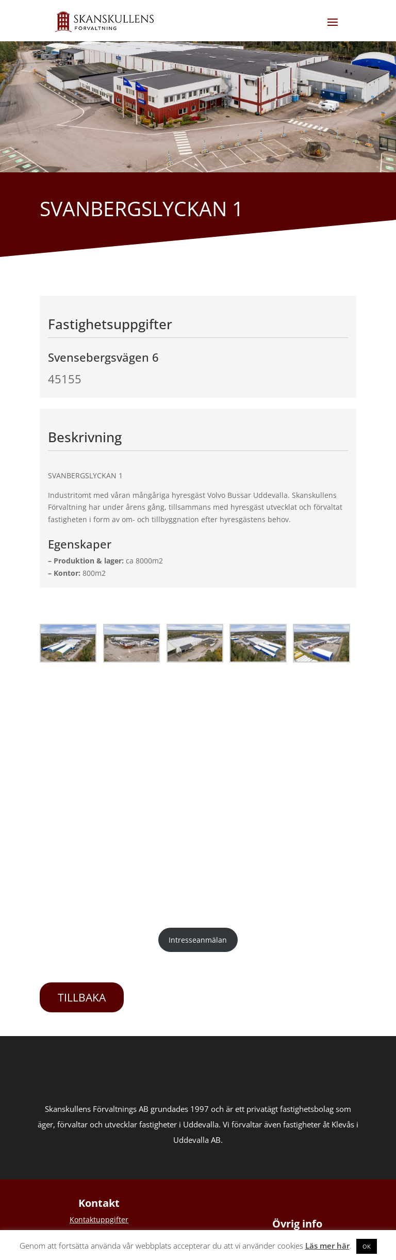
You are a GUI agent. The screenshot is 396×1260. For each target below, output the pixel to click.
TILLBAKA (82, 997)
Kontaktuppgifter (99, 1219)
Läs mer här (327, 1245)
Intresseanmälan (198, 940)
